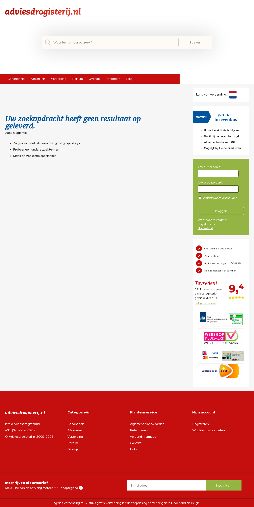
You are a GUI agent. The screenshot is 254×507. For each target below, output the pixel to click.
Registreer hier (207, 224)
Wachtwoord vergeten (213, 220)
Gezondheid (16, 79)
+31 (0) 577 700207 (20, 430)
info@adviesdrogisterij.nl (22, 424)
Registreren (200, 424)
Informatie (113, 79)
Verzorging (58, 79)
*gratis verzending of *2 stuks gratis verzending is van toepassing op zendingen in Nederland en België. (127, 503)
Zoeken (195, 42)
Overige (94, 79)
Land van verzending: (216, 94)
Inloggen (221, 211)
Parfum (77, 79)
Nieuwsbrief (205, 228)
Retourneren (139, 430)
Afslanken (38, 79)
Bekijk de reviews (205, 303)
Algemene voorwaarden (147, 424)
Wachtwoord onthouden (220, 198)
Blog (129, 79)
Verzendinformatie (143, 436)
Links (133, 449)
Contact (135, 443)
